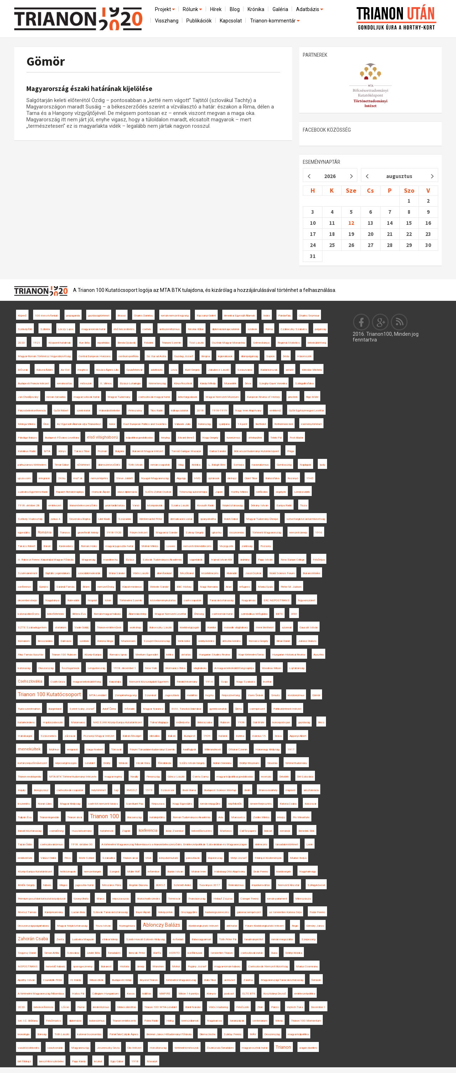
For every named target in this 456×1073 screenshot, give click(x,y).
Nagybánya (52, 600)
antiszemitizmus (169, 329)
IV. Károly (75, 980)
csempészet (257, 708)
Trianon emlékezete (124, 1020)
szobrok (252, 329)
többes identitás (126, 1007)
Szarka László (180, 505)
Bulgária (119, 451)
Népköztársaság (232, 505)
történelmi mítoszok (187, 1047)
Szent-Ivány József (81, 708)
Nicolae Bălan (196, 329)
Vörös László (141, 573)
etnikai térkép (110, 939)
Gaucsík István (309, 627)
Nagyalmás (248, 600)
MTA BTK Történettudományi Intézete (73, 776)
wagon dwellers (308, 1047)
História (124, 966)
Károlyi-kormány (54, 912)
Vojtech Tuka (295, 1007)
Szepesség (308, 939)
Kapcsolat (231, 21)
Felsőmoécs (53, 1020)
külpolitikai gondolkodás (139, 437)
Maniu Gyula (265, 586)
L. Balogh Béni (216, 464)
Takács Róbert (26, 546)
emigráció (72, 749)
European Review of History (263, 397)
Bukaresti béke (311, 573)
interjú (281, 817)
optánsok (213, 478)
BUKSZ (160, 885)
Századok (124, 519)
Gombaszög (284, 464)
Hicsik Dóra (143, 763)
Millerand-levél (212, 749)
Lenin (309, 844)
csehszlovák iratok (252, 953)
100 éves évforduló (46, 315)
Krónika (256, 9)
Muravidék (230, 383)
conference (24, 586)
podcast (229, 993)
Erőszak (23, 369)
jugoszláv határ (85, 885)
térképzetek (165, 912)
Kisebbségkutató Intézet (203, 925)
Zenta (60, 939)
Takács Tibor (81, 451)
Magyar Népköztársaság (72, 925)
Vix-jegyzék (226, 546)
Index (266, 315)
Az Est (65, 369)
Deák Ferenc (260, 871)
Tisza (303, 505)
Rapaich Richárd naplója (69, 492)
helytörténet (99, 790)
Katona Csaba (288, 803)
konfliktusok (195, 953)
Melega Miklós (26, 424)
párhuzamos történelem (32, 464)
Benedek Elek (307, 830)
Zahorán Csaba (33, 938)
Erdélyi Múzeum (249, 763)
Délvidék (284, 776)
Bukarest (106, 966)
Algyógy (181, 478)
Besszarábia (45, 641)
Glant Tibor (251, 478)
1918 (135, 1061)
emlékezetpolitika (304, 993)
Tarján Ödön (25, 844)
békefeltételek (55, 614)
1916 (318, 532)
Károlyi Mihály (208, 383)
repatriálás (103, 342)
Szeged (114, 871)
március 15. (259, 736)
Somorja (238, 464)
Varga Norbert (94, 749)
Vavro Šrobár (255, 695)
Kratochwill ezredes (148, 898)
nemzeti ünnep (298, 532)
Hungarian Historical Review (288, 654)
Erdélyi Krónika (293, 953)
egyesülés (24, 532)
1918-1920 (114, 532)
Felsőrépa (319, 559)
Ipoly (322, 464)
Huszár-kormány (82, 830)
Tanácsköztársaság (221, 600)
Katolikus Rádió (27, 451)
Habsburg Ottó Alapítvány (229, 871)
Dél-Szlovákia (305, 776)
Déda (286, 356)
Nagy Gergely (210, 437)
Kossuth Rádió (205, 505)
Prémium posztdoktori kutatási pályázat (42, 898)
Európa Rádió (284, 505)
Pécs (67, 858)
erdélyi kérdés (206, 641)
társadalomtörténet (286, 844)
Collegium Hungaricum (105, 993)
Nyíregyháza (127, 925)
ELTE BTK (248, 993)
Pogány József (197, 966)
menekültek (29, 749)
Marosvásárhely (268, 790)
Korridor (211, 627)
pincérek (293, 397)
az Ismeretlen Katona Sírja (285, 912)
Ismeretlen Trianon (222, 953)
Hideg (169, 1020)
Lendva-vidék (302, 492)
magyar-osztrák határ (255, 1047)
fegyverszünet (306, 600)
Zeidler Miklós (261, 817)
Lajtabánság (296, 668)
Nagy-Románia (209, 586)
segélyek (281, 492)
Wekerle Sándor (159, 586)
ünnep (140, 966)
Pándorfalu (284, 315)
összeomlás (236, 532)
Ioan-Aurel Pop (134, 803)
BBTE (279, 614)
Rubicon (224, 722)
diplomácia (75, 1020)
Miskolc (123, 763)
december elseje (27, 600)
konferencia (148, 830)
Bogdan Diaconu (138, 885)
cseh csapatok (192, 600)
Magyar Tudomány (119, 397)
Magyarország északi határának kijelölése (89, 88)
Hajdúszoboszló (53, 722)
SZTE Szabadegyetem (32, 627)
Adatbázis (310, 9)
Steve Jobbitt (124, 478)
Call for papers (248, 830)
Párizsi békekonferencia (32, 410)
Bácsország (134, 817)
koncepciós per (281, 722)
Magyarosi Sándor (166, 532)
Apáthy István (26, 980)
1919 (148, 790)
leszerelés (24, 803)
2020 (21, 342)
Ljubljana (224, 424)
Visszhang (166, 21)
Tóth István (135, 464)
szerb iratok (83, 410)
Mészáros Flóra (111, 885)
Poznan (102, 451)
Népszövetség (231, 695)
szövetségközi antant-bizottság (305, 519)
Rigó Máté (312, 397)
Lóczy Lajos (65, 329)
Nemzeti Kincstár (288, 885)
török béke (184, 641)
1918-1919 (219, 410)
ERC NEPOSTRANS (277, 600)
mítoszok (86, 383)
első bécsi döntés (124, 329)
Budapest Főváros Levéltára (62, 437)
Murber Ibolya (298, 858)
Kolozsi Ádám (44, 369)
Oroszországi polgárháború (33, 925)
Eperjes (43, 586)
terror (112, 424)
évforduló (178, 939)
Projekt (165, 9)
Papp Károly (79, 1061)
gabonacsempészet (249, 912)
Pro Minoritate (301, 817)
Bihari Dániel (283, 641)
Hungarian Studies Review (214, 654)
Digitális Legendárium (57, 573)
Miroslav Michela (312, 369)
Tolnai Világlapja (159, 722)
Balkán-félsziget (132, 736)
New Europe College (293, 559)
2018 (200, 410)
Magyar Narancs (153, 708)
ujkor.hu (216, 532)
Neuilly (134, 776)
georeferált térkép (88, 532)
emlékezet (54, 505)
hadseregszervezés (217, 912)
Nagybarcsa (214, 1020)
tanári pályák (237, 1020)
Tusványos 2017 (209, 885)
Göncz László (176, 776)
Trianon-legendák (49, 817)
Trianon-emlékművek (109, 627)
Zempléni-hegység (125, 695)
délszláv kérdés (231, 641)
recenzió (266, 776)
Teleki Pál (275, 437)
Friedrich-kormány (187, 681)
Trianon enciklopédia (29, 776)
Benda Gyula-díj (127, 342)
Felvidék (149, 342)
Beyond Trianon (149, 980)
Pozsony (265, 546)
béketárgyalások (187, 397)
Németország (157, 383)
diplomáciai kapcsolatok (225, 329)
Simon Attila (51, 953)
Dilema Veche (208, 1034)
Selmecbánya (261, 342)
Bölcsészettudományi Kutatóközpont (256, 451)
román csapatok (160, 464)
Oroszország (272, 1034)
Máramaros (78, 722)
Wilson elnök (96, 980)
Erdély (106, 763)
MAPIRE (164, 993)
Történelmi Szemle (130, 600)
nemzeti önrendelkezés (197, 546)
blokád (268, 830)
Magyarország (80, 1047)
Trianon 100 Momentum (306, 1020)
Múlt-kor (54, 749)
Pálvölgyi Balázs (27, 437)
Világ (180, 464)
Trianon (283, 1047)
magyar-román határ (93, 329)
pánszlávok (193, 858)
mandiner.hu (110, 559)
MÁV (253, 1034)
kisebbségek (283, 871)
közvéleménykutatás (163, 600)
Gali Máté (258, 722)
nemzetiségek (92, 871)
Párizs (275, 1007)
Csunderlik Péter (52, 980)
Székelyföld (25, 329)
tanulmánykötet (253, 939)
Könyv (62, 451)
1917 (291, 749)
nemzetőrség (106, 586)
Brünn (86, 586)
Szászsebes (48, 736)
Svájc (224, 681)
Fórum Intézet (138, 532)
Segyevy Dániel (27, 953)
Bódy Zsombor (174, 830)
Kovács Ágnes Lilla (107, 369)
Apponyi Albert (298, 736)
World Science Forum (282, 573)
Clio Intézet (134, 1047)
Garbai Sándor (217, 451)
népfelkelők (235, 803)
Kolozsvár (310, 803)
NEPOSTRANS (28, 966)
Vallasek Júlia (182, 424)
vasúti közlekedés (28, 1047)
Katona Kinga (105, 641)
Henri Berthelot (265, 627)
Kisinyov (211, 993)
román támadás (56, 397)
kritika (169, 654)
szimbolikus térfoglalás (254, 614)
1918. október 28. (29, 505)
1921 (36, 342)
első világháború (102, 437)
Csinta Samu (200, 776)
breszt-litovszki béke (51, 1061)
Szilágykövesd (316, 885)
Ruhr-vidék (73, 600)
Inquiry (22, 790)
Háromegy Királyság (267, 749)
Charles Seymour (309, 315)
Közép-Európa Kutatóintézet (35, 871)
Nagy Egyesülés (182, 803)
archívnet (229, 980)
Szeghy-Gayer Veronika (273, 383)
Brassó (122, 315)
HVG (197, 478)
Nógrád (92, 600)
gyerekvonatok (218, 708)
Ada (220, 817)
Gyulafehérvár (134, 369)
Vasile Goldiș (81, 627)
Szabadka (108, 858)
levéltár (267, 681)
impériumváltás (261, 885)
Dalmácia (66, 641)
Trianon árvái (74, 817)
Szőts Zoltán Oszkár (158, 492)
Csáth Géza (58, 681)
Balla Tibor (210, 980)
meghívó (83, 369)
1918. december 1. (125, 668)
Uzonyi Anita (81, 898)
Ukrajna (205, 356)
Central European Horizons (94, 356)
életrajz (232, 478)
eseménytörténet (311, 424)
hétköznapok (68, 871)
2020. (22, 1007)
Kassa (130, 993)
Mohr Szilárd (86, 858)
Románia (45, 532)
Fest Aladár (296, 437)
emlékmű (275, 410)
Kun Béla (84, 342)
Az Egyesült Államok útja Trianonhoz (79, 424)
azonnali (286, 627)
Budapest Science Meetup (220, 790)
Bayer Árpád (143, 912)
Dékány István (259, 505)
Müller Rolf (133, 871)
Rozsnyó (292, 478)
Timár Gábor (62, 464)
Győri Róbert (61, 410)
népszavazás (121, 898)
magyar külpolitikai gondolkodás (235, 776)
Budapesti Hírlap (121, 980)
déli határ (232, 925)
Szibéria (45, 329)
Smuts (275, 695)
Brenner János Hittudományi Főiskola (168, 1034)
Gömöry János (315, 925)
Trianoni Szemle (171, 342)
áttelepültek (255, 437)
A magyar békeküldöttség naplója (234, 668)
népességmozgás (66, 763)
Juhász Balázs (307, 641)
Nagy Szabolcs (245, 681)
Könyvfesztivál (183, 383)
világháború (199, 668)
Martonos (226, 830)
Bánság (41, 1034)
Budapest (189, 736)
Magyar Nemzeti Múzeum (222, 397)
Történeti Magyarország (266, 532)
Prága (290, 451)
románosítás (64, 383)
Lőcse (65, 1007)
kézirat (98, 1061)
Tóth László (62, 1034)
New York (151, 668)
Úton (46, 424)
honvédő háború (55, 966)
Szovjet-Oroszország (157, 641)
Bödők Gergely (26, 885)
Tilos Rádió (156, 410)
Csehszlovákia (30, 681)
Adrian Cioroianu (222, 763)
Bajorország (215, 858)
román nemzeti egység (174, 315)
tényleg (165, 437)
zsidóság (247, 546)
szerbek (84, 641)
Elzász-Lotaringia (130, 383)
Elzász (130, 559)
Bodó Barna (189, 790)
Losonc (170, 546)
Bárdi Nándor (193, 1007)
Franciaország (196, 898)
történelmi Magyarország (181, 980)
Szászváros (244, 369)
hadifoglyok (189, 749)
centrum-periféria (128, 356)
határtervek (107, 830)
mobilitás (192, 695)
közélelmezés (210, 573)
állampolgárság (249, 356)
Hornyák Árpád (100, 492)
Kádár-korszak (269, 369)
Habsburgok (25, 736)
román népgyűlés (210, 803)
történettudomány (296, 763)
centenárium (260, 1020)
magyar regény (113, 776)
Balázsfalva (272, 478)
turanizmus (233, 437)
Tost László (196, 342)
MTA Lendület (98, 695)
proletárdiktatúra (114, 505)
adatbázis (156, 369)
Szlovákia (73, 953)
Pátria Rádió (151, 1020)
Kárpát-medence (132, 586)
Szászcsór (167, 790)
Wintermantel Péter (150, 519)
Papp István (265, 559)
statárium (60, 627)
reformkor (153, 871)
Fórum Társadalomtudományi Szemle (152, 749)
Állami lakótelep (137, 614)
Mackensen (128, 641)
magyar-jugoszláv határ (119, 546)
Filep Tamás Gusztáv (30, 654)
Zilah (260, 1007)
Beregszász (41, 790)
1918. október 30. (82, 844)
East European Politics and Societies (144, 424)
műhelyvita (182, 722)
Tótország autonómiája (193, 492)
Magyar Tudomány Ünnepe (262, 519)
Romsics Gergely (258, 641)
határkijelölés (157, 817)
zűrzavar (69, 736)
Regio (295, 925)
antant (290, 369)
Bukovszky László (160, 627)
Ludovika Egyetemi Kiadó (33, 492)
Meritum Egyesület (146, 654)
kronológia (23, 1034)
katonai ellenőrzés (28, 614)
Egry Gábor (116, 1061)
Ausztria (318, 654)
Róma (269, 329)
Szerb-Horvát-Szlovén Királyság (145, 939)
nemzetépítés (99, 478)
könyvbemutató (168, 858)
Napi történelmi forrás (251, 654)
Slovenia (272, 763)
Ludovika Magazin (83, 939)
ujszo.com (24, 478)
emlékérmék (25, 858)
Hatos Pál (78, 993)
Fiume (81, 1007)
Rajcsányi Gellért (206, 315)
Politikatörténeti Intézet (287, 708)
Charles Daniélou (143, 315)
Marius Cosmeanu (307, 966)
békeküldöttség (317, 342)
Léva (174, 369)
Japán (219, 492)
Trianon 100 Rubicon (64, 654)
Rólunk (193, 9)
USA (148, 858)
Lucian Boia (78, 912)
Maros (100, 898)
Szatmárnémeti (27, 573)
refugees (244, 586)
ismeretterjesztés (260, 803)
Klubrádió (232, 573)
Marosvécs (238, 817)
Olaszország (45, 668)
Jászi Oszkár (253, 573)
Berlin (247, 790)
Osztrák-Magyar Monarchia (228, 342)
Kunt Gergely (192, 369)
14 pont (242, 424)
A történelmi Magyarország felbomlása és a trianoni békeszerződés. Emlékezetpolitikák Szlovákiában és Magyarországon (174, 844)
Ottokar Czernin (238, 749)
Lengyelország (96, 668)
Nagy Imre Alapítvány (248, 410)
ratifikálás (262, 492)
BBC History (184, 586)
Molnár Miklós (149, 546)
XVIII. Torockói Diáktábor (186, 708)
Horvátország (158, 1047)
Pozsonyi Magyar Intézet (98, 736)
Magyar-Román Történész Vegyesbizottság (44, 356)
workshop (135, 627)
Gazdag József (183, 356)
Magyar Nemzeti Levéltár (170, 614)
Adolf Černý (109, 708)
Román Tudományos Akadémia (191, 817)
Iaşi (116, 790)
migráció (290, 790)
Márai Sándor (117, 573)
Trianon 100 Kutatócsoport (49, 694)
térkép (279, 1020)
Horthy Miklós (239, 492)
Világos (63, 885)
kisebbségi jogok (189, 627)
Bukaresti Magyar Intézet (147, 451)
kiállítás (146, 993)
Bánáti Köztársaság (29, 830)
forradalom (114, 953)
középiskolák (155, 505)
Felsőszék (242, 1007)
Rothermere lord (283, 424)
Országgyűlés (189, 912)
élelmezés (261, 844)
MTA (47, 451)
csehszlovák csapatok (70, 790)
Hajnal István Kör (221, 559)
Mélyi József (238, 858)
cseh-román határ (222, 614)
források (316, 980)
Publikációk (199, 21)
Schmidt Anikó (182, 885)
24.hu (61, 478)
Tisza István (103, 925)
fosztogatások (70, 668)
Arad (228, 586)
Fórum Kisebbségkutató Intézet (264, 925)
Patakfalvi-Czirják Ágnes (123, 1034)
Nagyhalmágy (307, 871)
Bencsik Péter (137, 953)
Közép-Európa (92, 654)
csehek (146, 329)
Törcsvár (116, 749)
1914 (209, 681)
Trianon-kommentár (275, 21)
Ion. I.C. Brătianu (28, 1020)
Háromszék (304, 356)
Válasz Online (48, 858)
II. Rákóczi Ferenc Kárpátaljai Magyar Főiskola (45, 559)
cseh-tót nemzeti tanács (103, 803)
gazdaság (304, 722)
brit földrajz (24, 1061)
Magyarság (88, 559)
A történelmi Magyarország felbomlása (41, 993)
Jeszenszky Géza (108, 1047)
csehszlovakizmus (51, 844)
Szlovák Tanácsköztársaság (110, 912)
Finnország (153, 776)
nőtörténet (83, 464)
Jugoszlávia (172, 695)
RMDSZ (131, 790)
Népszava (157, 803)
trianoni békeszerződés (83, 505)
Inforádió (129, 708)
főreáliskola (164, 763)
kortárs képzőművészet (32, 763)
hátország (204, 424)
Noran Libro (45, 803)
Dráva (278, 736)
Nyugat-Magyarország (155, 478)
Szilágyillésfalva (304, 383)
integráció (44, 478)
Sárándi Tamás (65, 586)
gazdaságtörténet (98, 315)
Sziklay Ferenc (233, 1034)
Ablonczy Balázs (161, 925)
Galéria (280, 9)
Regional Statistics (289, 342)
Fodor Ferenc (317, 912)
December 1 (318, 1007)
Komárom (24, 641)
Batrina (240, 736)
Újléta (238, 708)
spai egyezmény (83, 966)
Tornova (64, 532)
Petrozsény (135, 410)
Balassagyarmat (201, 939)
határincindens (26, 722)
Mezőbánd (186, 573)
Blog (235, 9)
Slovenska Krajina (79, 519)
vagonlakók (196, 559)
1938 (241, 722)
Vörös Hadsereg (218, 1007)
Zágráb (126, 830)
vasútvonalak (55, 1047)
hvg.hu (209, 695)
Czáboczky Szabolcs (294, 329)
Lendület (90, 763)
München (158, 966)
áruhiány (245, 559)
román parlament (277, 898)
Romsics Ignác (118, 654)
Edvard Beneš (186, 437)
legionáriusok (225, 356)
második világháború (236, 627)
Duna (274, 953)
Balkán (172, 736)
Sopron (270, 356)
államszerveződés (109, 464)
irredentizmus (101, 1007)
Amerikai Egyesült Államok (239, 315)
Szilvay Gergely (195, 532)
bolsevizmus (96, 1020)
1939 (207, 736)
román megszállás (282, 939)
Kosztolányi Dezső (274, 993)
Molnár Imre (198, 871)
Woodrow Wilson (271, 668)
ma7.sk (78, 478)
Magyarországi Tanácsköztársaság (282, 980)
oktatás (186, 654)
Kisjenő (22, 315)
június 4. (56, 519)
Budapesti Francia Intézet (33, 383)
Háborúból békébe (109, 410)
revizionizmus (296, 695)
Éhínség (199, 614)
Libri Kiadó (104, 519)
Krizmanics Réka (175, 668)
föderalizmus (236, 885)
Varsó (136, 505)
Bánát (47, 546)
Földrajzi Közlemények (268, 858)
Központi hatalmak (59, 342)
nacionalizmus (260, 464)
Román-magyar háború (107, 614)
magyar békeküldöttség (87, 681)
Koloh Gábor (231, 519)
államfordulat (164, 573)
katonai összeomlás (89, 1034)
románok (285, 830)
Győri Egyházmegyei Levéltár (306, 410)
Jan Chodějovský (28, 397)
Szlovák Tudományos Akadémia (161, 559)
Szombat (150, 695)
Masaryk (152, 1061)
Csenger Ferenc (249, 898)
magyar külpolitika (298, 1034)
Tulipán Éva (24, 817)
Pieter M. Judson (291, 586)
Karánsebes (66, 546)
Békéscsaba (204, 722)
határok (223, 736)
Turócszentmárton (29, 708)
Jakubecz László (218, 369)
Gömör (45, 61)
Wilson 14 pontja (188, 993)
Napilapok (305, 464)
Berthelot (260, 424)
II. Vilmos (106, 383)
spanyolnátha (208, 519)
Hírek (216, 9)
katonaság (24, 668)
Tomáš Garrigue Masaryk (186, 451)
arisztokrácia (311, 790)
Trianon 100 (104, 816)
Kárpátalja (115, 681)
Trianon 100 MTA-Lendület (160, 1007)
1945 (310, 478)
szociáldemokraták (89, 573)
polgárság (320, 329)
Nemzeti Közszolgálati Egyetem (149, 681)
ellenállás (155, 736)
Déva (248, 383)
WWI (294, 614)
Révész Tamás (27, 912)
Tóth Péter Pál (227, 939)
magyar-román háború (227, 966)
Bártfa (157, 953)
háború (47, 885)
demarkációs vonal (181, 519)
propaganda (73, 315)
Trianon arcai (130, 858)
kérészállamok (190, 1020)
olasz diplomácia (127, 492)
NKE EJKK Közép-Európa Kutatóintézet (117, 722)
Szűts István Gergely (192, 763)
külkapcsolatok (179, 410)
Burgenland (54, 708)
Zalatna (248, 980)
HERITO (174, 953)
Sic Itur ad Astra (156, 356)
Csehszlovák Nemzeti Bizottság (268, 966)
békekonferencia (43, 1007)
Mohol (176, 966)
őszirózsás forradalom (220, 1047)
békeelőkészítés (202, 830)
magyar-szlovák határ (86, 397)
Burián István (175, 871)
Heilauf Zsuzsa (222, 898)
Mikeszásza (303, 898)
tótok (108, 600)
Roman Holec (89, 546)
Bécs (321, 722)
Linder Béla (93, 953)
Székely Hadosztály (30, 519)
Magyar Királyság (70, 803)
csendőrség (56, 830)
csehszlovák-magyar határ (154, 397)
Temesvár (174, 898)
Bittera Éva (79, 614)
